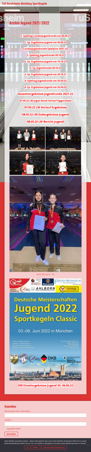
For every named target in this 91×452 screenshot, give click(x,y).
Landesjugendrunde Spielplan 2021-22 (45, 48)
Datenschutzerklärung (54, 448)
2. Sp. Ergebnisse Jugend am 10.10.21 (45, 61)
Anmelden (11, 434)
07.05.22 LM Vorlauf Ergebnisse (46, 107)
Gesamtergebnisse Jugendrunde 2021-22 (45, 94)
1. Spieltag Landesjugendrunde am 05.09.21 (46, 36)
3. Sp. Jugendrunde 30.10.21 (45, 68)
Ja (27, 448)
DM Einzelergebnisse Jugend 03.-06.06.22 (45, 385)
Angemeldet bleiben (14, 429)
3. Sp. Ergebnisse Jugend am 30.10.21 (45, 74)
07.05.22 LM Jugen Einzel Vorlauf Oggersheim (45, 100)
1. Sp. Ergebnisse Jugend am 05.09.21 (45, 42)
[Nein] (88, 445)
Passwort (8, 420)
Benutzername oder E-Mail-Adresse (17, 411)
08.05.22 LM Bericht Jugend (45, 121)
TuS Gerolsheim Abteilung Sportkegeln (24, 3)
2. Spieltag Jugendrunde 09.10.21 (45, 55)
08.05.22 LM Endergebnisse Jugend (45, 114)
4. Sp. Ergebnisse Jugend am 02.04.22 (45, 87)
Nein (36, 448)
